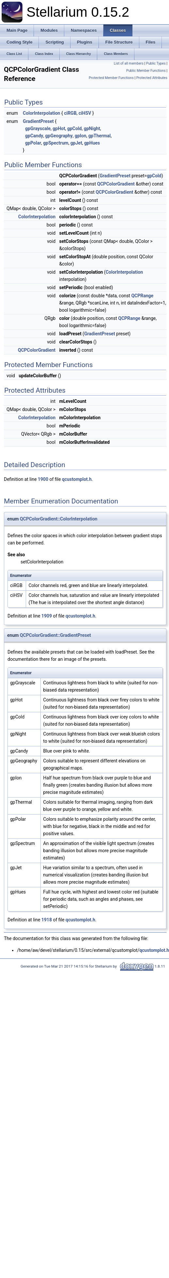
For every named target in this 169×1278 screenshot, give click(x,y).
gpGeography (59, 135)
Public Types (156, 63)
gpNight (92, 128)
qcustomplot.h (77, 479)
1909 (46, 616)
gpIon (80, 135)
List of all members (129, 63)
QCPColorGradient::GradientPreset (55, 635)
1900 (43, 479)
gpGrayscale (38, 128)
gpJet (76, 143)
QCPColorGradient (116, 184)
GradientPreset (38, 121)
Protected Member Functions (111, 78)
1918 (46, 919)
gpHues (92, 143)
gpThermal (99, 135)
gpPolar (33, 143)
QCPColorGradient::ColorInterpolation (59, 518)
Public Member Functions (146, 71)
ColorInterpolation (41, 113)
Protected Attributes (151, 78)
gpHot (59, 128)
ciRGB (70, 113)
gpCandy (34, 135)
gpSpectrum (55, 143)
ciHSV (85, 113)
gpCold (74, 128)
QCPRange (142, 295)
